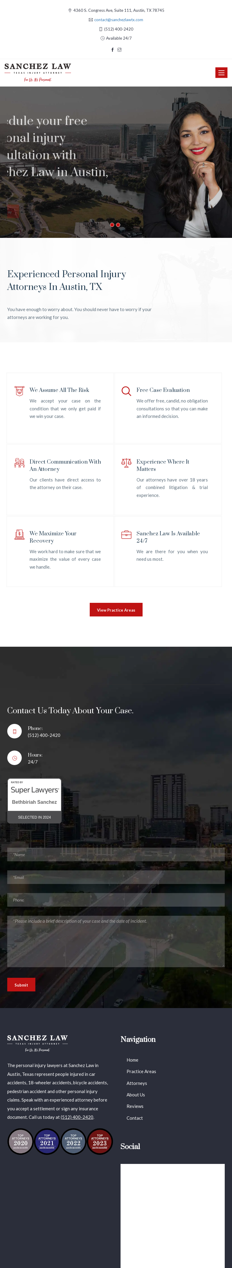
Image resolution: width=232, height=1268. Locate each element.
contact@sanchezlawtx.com (118, 19)
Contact (135, 1118)
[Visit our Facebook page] (112, 50)
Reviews (135, 1106)
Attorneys (137, 1083)
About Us (136, 1094)
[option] (116, 162)
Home (132, 1060)
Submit (21, 985)
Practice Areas (141, 1071)
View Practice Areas (116, 610)
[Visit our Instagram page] (119, 50)
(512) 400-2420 (77, 1117)
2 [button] (118, 225)
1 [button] (112, 225)
